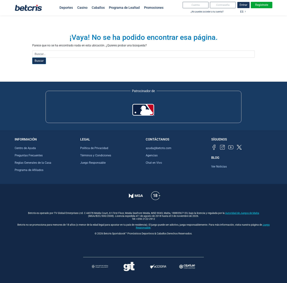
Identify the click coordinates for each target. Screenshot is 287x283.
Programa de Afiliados (29, 170)
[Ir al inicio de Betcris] (28, 8)
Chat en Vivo (154, 162)
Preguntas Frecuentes (29, 155)
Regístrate (261, 5)
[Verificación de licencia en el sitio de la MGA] (136, 195)
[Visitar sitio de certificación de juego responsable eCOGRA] (158, 266)
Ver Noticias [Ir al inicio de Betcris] (219, 166)
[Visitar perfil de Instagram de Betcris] (222, 147)
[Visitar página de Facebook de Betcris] (214, 147)
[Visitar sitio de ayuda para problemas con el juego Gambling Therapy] (129, 266)
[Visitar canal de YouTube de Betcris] (231, 147)
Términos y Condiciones (95, 155)
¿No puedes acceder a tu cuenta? (207, 11)
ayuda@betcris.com (158, 148)
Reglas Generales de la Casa (33, 162)
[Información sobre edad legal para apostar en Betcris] (155, 195)
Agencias (152, 155)
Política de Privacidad (94, 148)
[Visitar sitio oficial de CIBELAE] (187, 266)
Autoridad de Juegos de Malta (242, 213)
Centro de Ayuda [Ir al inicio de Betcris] (25, 148)
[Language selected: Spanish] (242, 11)
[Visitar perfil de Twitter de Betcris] (239, 147)
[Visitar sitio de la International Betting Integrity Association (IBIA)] (100, 266)
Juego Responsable (93, 162)
